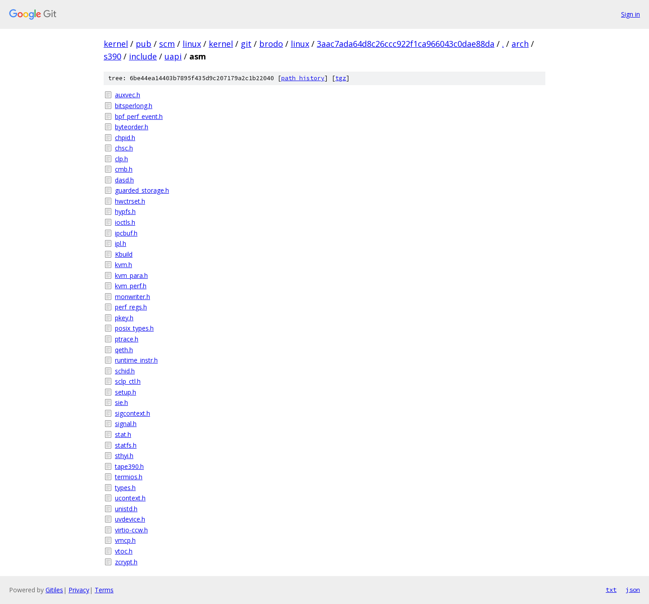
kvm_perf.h (130, 286)
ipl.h (120, 243)
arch (520, 43)
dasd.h (124, 180)
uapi (173, 56)
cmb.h (124, 169)
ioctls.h (125, 222)
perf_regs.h (131, 307)
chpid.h (125, 137)
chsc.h (124, 148)
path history (302, 78)
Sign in (630, 14)
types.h (125, 487)
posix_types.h (134, 328)
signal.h (126, 423)
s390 (112, 56)
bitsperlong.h (133, 105)
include (143, 56)
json (633, 590)
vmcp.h (125, 540)
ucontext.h (130, 498)
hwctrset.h (130, 201)
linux (192, 43)
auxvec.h (127, 95)
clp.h (121, 158)
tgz (340, 78)
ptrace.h (126, 339)
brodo (271, 43)
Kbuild (124, 254)
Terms (104, 590)
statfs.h (126, 445)
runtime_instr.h (136, 360)
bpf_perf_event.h (139, 116)
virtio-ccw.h (131, 530)
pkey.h (124, 317)
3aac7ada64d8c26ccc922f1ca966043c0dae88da (405, 43)
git (246, 43)
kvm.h (123, 264)
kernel (116, 43)
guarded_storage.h (142, 190)
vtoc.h (124, 551)
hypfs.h (125, 211)
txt (611, 590)
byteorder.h (131, 127)
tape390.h (129, 466)
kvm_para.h (131, 275)
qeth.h (124, 349)
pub (143, 43)
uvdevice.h (130, 519)
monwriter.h (132, 296)
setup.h (125, 392)
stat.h (123, 434)
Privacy (79, 590)
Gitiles (54, 590)
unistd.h (126, 508)
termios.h (128, 476)
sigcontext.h (132, 413)
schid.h (125, 371)
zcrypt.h (126, 562)
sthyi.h (124, 455)
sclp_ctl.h (128, 381)
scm (167, 43)
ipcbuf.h (126, 233)
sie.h (121, 402)
